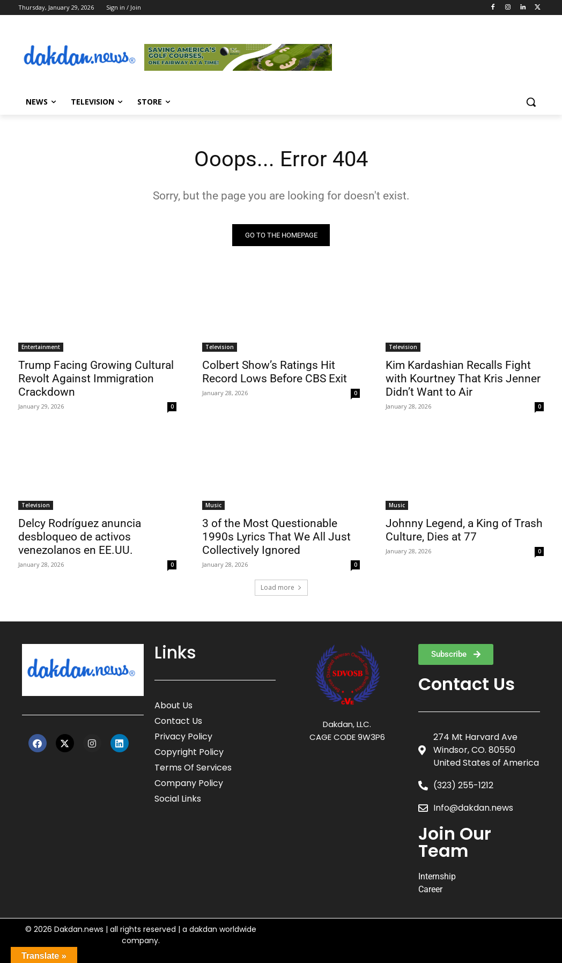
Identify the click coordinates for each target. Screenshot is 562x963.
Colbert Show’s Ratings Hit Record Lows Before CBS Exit (274, 372)
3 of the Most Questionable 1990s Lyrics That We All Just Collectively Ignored (276, 536)
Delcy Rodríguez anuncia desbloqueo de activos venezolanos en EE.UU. (79, 536)
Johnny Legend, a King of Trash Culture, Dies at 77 (464, 529)
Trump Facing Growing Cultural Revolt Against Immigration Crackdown (96, 378)
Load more (281, 587)
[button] (531, 102)
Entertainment (40, 347)
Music (213, 504)
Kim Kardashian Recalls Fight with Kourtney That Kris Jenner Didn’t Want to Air (463, 378)
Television (219, 347)
